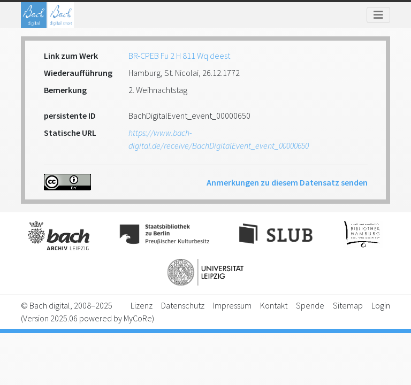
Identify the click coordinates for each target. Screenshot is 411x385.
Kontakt (273, 305)
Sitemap (348, 305)
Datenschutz (182, 305)
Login (380, 305)
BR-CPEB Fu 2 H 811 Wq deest (179, 55)
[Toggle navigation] (378, 15)
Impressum (232, 305)
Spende (310, 305)
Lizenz (142, 305)
